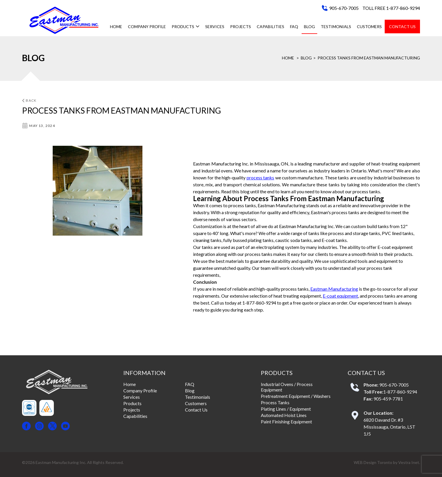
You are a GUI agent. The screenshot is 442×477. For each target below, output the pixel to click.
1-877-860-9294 (400, 391)
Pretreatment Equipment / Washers (296, 396)
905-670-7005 (344, 8)
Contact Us (402, 26)
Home (116, 26)
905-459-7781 (388, 398)
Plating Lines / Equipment (286, 409)
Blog (309, 26)
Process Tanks (275, 402)
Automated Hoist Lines (284, 415)
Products (185, 26)
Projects (240, 26)
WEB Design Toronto (373, 462)
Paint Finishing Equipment (286, 421)
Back (29, 100)
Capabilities (270, 26)
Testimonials (336, 26)
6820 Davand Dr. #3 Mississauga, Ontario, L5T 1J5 (389, 426)
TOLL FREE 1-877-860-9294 (391, 8)
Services (214, 26)
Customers (369, 26)
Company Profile (147, 26)
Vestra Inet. (409, 462)
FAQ (294, 26)
